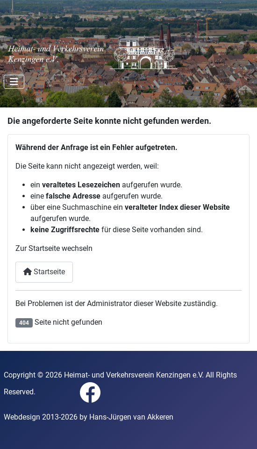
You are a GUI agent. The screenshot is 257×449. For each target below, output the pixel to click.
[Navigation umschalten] (14, 82)
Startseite (44, 271)
